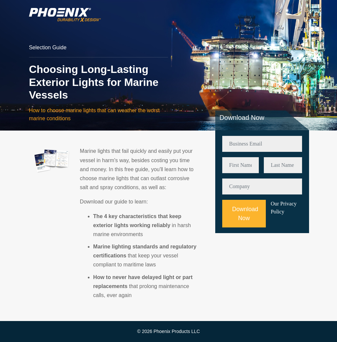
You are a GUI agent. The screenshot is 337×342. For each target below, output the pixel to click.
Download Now (245, 213)
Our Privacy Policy (284, 207)
